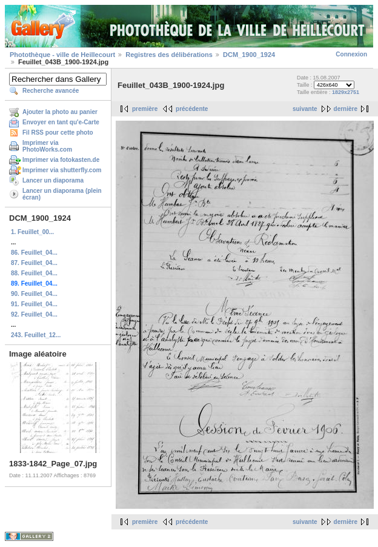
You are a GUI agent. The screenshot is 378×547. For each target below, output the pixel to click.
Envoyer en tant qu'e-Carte (60, 122)
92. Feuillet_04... (34, 314)
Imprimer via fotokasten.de (60, 159)
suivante (305, 109)
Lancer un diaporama (53, 180)
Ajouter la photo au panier (60, 112)
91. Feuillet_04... (34, 304)
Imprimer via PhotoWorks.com (47, 146)
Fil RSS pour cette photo (57, 132)
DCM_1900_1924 (249, 54)
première (145, 109)
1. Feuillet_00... (32, 232)
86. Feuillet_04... (34, 252)
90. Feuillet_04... (34, 293)
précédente (192, 109)
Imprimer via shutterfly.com (61, 170)
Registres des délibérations (169, 54)
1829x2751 (345, 92)
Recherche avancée (50, 90)
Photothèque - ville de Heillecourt (62, 54)
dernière (345, 109)
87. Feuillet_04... (34, 263)
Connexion (351, 54)
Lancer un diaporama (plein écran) (62, 194)
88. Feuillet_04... (34, 273)
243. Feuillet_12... (36, 335)
